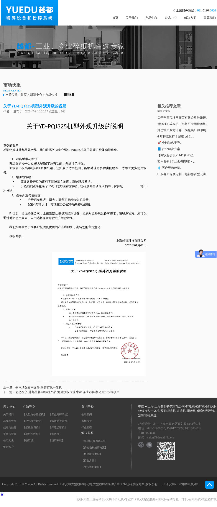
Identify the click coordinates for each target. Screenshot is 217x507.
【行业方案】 (89, 460)
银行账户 (8, 446)
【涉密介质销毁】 (59, 420)
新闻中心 (36, 94)
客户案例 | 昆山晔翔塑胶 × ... (176, 161)
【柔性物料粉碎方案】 (94, 447)
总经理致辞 (9, 420)
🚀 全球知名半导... (169, 142)
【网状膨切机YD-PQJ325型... (176, 155)
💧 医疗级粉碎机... (169, 168)
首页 (115, 17)
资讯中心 (171, 17)
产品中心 (151, 17)
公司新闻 (86, 414)
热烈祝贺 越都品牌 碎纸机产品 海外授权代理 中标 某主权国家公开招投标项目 (67, 392)
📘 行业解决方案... (169, 149)
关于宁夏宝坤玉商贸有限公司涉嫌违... (182, 117)
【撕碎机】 (55, 433)
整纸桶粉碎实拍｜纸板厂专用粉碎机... (182, 124)
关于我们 (132, 17)
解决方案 (190, 17)
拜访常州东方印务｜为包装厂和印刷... (182, 130)
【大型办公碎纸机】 (34, 414)
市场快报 (51, 94)
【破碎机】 (29, 440)
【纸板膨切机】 (32, 427)
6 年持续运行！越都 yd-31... (175, 136)
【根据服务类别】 (91, 454)
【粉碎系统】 (56, 440)
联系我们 (210, 17)
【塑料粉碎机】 (32, 433)
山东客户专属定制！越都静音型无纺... (182, 174)
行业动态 (86, 427)
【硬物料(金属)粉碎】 (94, 441)
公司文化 (8, 440)
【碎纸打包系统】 (33, 420)
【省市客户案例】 (91, 467)
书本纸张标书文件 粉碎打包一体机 (38, 387)
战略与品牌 (9, 427)
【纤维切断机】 (58, 427)
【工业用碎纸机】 (59, 414)
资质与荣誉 (9, 433)
